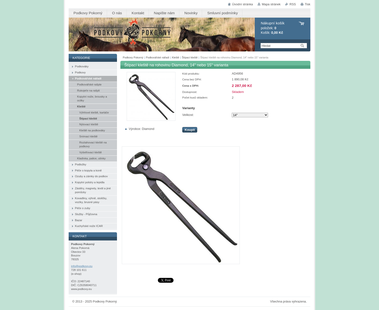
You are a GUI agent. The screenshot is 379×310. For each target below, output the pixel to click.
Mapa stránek (271, 4)
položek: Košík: (272, 28)
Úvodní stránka (242, 4)
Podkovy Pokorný (133, 57)
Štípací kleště (189, 57)
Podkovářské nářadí (157, 57)
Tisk (307, 4)
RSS (293, 4)
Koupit (190, 130)
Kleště (175, 57)
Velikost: (188, 115)
